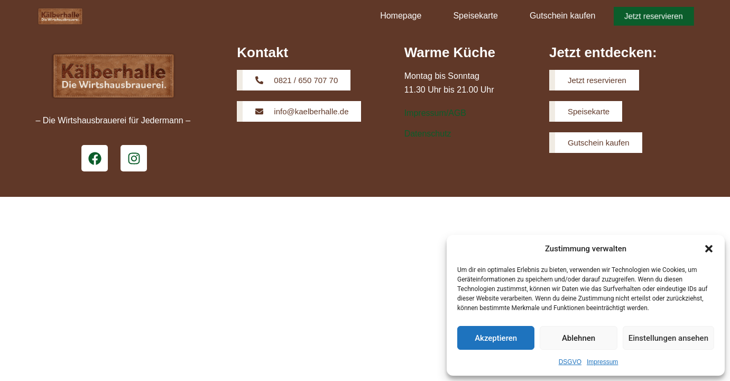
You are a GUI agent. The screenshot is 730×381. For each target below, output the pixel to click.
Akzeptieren (496, 338)
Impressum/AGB (435, 112)
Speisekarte (475, 15)
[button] (709, 248)
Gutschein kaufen (563, 15)
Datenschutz (427, 133)
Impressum (602, 362)
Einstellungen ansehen (668, 338)
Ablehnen (578, 338)
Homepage (400, 15)
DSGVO (570, 362)
